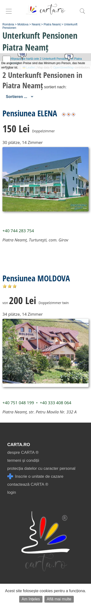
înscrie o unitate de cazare (35, 476)
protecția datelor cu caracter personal (41, 468)
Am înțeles (31, 599)
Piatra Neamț (52, 24)
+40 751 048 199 (18, 402)
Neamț (36, 24)
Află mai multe (59, 599)
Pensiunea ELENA (29, 113)
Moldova (22, 24)
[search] (82, 14)
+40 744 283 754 (18, 230)
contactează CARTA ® (27, 484)
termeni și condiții (23, 460)
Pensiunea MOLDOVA (36, 278)
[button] (22, 56)
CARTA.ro (18, 444)
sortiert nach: (55, 87)
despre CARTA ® (23, 452)
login (11, 492)
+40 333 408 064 (55, 402)
